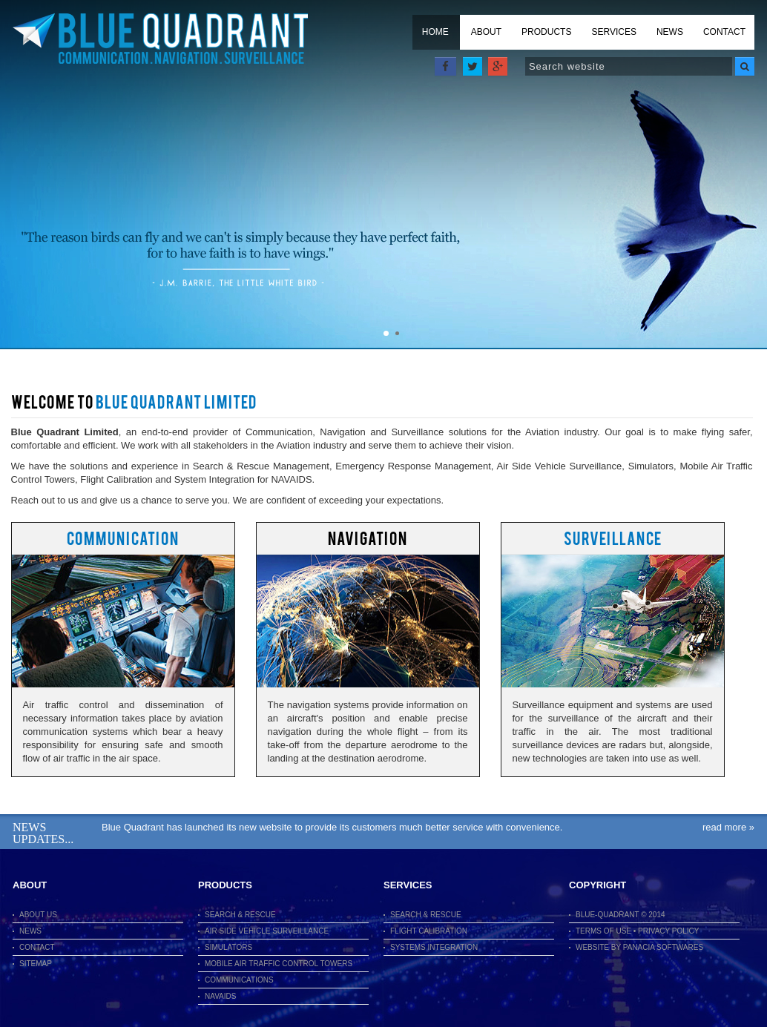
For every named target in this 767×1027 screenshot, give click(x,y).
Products (546, 32)
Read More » (728, 827)
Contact (724, 32)
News (669, 32)
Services (613, 32)
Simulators (228, 947)
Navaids (220, 996)
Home (435, 32)
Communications (239, 980)
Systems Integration (434, 947)
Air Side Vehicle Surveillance (267, 931)
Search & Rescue (240, 915)
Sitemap (35, 964)
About (486, 32)
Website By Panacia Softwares (639, 947)
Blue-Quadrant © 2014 (620, 915)
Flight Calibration (428, 931)
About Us (38, 915)
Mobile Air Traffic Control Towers (278, 964)
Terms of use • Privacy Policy (637, 931)
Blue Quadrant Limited (160, 39)
